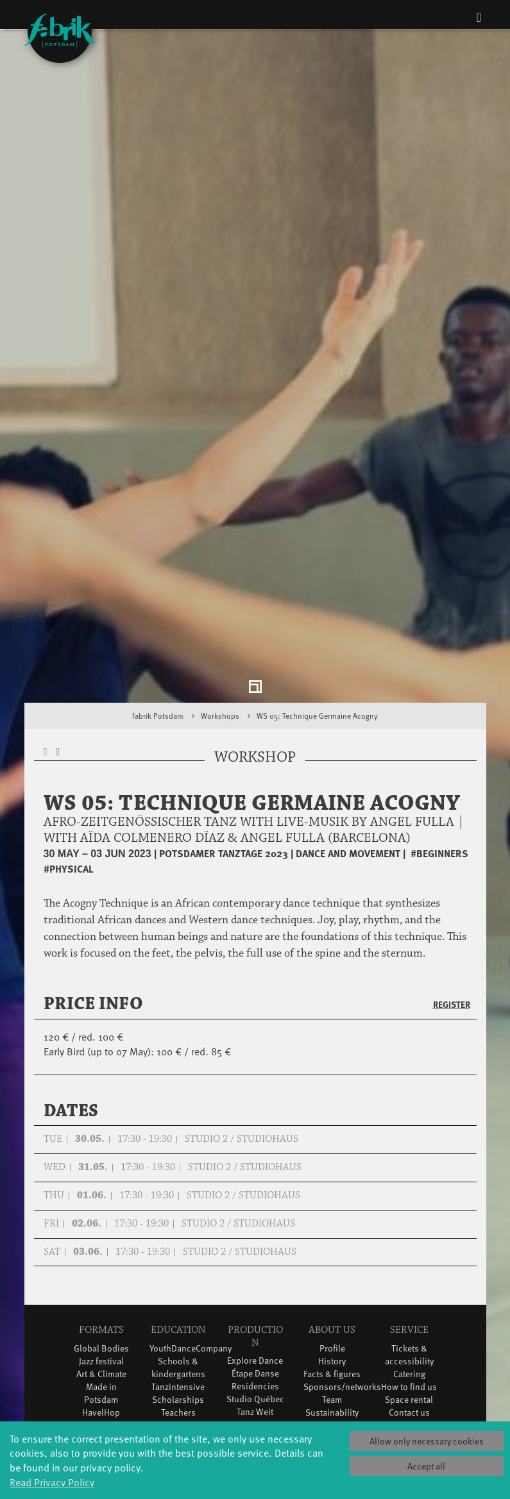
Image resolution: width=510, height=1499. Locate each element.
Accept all (426, 1466)
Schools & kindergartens (178, 1247)
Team (332, 1280)
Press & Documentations (412, 1337)
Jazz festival (101, 1241)
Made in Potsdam (101, 1273)
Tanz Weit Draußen (255, 1299)
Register (451, 885)
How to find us (409, 1267)
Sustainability (332, 1293)
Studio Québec (255, 1280)
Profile (332, 1229)
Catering (409, 1254)
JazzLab (101, 1383)
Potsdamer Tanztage (101, 1312)
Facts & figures (332, 1254)
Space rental (409, 1280)
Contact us (409, 1293)
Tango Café (101, 1344)
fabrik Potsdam (157, 596)
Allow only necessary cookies (427, 1441)
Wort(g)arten (101, 1370)
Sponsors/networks (342, 1267)
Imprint (409, 1318)
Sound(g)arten (101, 1357)
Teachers (178, 1293)
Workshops (220, 596)
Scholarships (178, 1280)
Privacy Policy (409, 1306)
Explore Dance (255, 1241)
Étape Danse (255, 1254)
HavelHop (101, 1293)
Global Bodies (101, 1229)
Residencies (255, 1267)
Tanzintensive (178, 1267)
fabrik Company (255, 1324)
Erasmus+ (178, 1306)
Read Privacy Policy (52, 1482)
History (332, 1241)
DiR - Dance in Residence (255, 1376)
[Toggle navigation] (479, 16)
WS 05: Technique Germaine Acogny (317, 596)
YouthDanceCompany (190, 1229)
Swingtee (101, 1331)
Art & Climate (101, 1254)
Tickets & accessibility (409, 1235)
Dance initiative (255, 1350)
